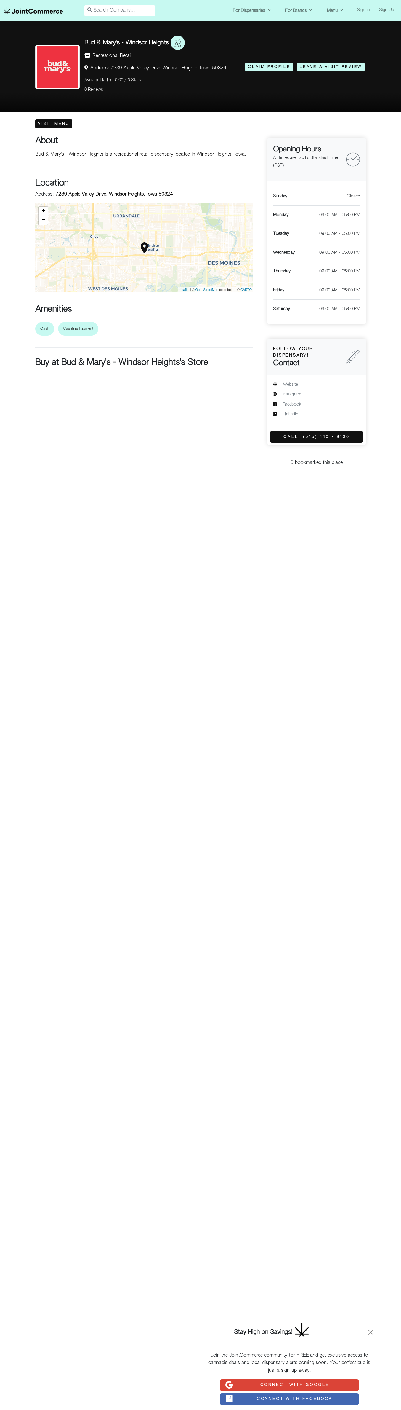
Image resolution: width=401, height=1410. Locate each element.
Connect (277, 1385)
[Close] (371, 1332)
